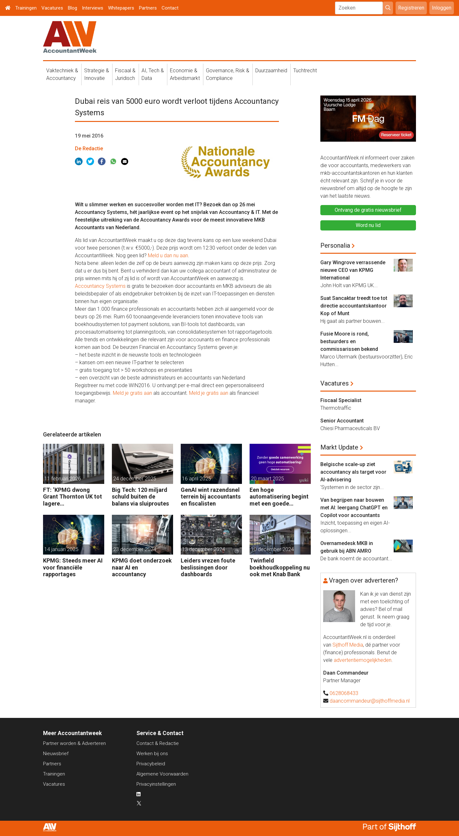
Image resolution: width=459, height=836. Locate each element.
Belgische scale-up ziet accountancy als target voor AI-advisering (353, 472)
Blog (72, 8)
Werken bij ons (152, 753)
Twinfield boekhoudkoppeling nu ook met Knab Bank (280, 567)
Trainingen (26, 8)
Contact (170, 8)
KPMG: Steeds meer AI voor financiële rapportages (73, 567)
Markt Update (339, 447)
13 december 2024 (203, 549)
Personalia (335, 245)
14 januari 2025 (61, 549)
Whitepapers (121, 8)
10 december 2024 (272, 549)
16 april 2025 (196, 479)
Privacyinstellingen (156, 784)
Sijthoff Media (347, 645)
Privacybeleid (150, 764)
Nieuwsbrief (56, 753)
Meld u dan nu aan (168, 255)
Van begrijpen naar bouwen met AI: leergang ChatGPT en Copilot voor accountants (354, 507)
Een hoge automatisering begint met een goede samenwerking (279, 496)
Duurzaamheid (271, 70)
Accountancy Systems (100, 286)
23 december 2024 (134, 549)
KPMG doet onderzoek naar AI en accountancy (142, 567)
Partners (148, 8)
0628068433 (344, 693)
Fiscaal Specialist (340, 400)
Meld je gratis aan (132, 393)
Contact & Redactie (157, 743)
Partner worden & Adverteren (74, 743)
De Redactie (89, 148)
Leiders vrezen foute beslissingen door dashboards (208, 567)
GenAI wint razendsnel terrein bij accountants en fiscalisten (211, 496)
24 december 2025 (134, 479)
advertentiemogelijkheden (362, 660)
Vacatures (52, 8)
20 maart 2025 (267, 479)
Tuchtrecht (305, 70)
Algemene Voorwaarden (162, 774)
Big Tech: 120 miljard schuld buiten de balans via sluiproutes (140, 496)
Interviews (92, 8)
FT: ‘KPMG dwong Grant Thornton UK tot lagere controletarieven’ (72, 496)
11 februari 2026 (62, 479)
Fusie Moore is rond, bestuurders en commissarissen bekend (349, 341)
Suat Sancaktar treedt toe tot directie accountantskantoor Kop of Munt (353, 305)
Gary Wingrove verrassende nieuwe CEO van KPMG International (352, 270)
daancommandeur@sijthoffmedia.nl (370, 701)
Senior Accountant (342, 421)
